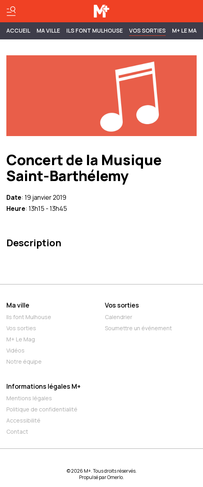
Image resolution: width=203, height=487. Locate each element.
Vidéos (15, 350)
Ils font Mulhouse (28, 317)
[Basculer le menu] (11, 11)
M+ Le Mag (186, 30)
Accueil (18, 30)
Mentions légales (29, 398)
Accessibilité (23, 420)
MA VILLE (48, 30)
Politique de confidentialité (41, 409)
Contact (17, 431)
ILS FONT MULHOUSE (94, 30)
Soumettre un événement (138, 328)
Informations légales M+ (43, 386)
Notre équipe (24, 361)
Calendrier (118, 317)
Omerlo (115, 477)
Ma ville (17, 305)
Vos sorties (147, 30)
